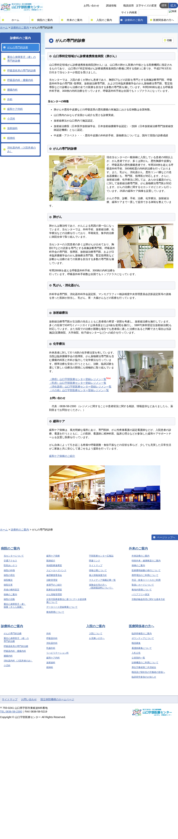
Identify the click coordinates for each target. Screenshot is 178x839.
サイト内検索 (129, 12)
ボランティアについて (143, 638)
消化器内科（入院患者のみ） (21, 149)
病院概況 (8, 580)
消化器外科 (51, 643)
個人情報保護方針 (98, 575)
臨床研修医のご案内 (142, 633)
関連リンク (94, 561)
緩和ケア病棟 (53, 556)
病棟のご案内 (10, 594)
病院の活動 (9, 599)
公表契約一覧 (138, 658)
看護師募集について (142, 648)
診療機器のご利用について (145, 662)
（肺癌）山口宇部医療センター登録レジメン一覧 (77, 379)
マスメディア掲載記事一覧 (102, 580)
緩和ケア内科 (15, 108)
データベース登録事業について (62, 607)
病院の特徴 (9, 570)
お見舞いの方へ (97, 638)
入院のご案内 (104, 19)
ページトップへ (166, 537)
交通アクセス (10, 561)
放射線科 (12, 128)
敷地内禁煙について (142, 590)
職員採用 (128, 5)
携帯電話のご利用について (145, 575)
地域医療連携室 (54, 565)
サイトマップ (95, 565)
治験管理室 (51, 580)
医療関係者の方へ (163, 19)
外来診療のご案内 (140, 556)
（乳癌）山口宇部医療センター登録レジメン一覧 (77, 382)
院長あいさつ (10, 565)
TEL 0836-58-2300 (11, 711)
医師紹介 (50, 561)
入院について (95, 633)
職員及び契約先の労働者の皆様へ (148, 672)
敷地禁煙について (55, 612)
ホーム (15, 19)
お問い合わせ (91, 5)
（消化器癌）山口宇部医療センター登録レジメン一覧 (80, 386)
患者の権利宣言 (11, 590)
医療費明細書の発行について (146, 570)
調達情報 (111, 5)
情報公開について (98, 570)
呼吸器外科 (51, 638)
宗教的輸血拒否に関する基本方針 (148, 599)
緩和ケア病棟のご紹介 (62, 455)
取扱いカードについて (143, 585)
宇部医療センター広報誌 (101, 556)
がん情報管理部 (54, 594)
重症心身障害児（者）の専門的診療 (21, 58)
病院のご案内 (45, 19)
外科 (9, 99)
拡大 (173, 5)
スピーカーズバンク (56, 570)
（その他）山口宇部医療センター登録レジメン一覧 (79, 390)
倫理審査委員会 (54, 575)
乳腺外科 (50, 648)
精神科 (11, 138)
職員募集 (136, 643)
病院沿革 (8, 585)
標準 (164, 5)
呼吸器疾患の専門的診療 (21, 70)
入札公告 (136, 653)
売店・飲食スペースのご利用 (146, 580)
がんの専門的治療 (13, 633)
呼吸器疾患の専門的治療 (16, 646)
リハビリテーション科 (57, 653)
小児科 (11, 118)
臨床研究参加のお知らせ (144, 677)
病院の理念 (9, 575)
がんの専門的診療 (17, 47)
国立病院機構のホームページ (57, 699)
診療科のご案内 (134, 19)
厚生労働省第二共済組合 (144, 667)
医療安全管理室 (54, 590)
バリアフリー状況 (140, 594)
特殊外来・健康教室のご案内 (146, 561)
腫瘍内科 (12, 89)
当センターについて (14, 556)
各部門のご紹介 (54, 585)
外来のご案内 (74, 19)
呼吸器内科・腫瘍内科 (20, 80)
